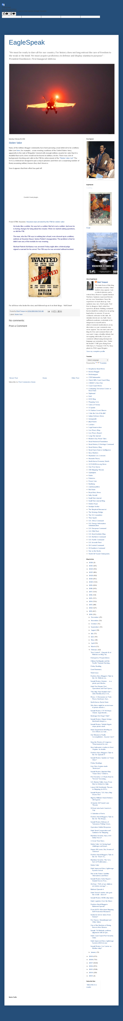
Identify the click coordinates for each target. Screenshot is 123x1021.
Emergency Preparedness (100, 658)
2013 (91, 605)
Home (45, 378)
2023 (91, 572)
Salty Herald (93, 495)
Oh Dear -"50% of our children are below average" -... (101, 885)
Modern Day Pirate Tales (97, 439)
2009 (91, 956)
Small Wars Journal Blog (97, 501)
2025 (91, 566)
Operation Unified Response (101, 827)
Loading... (89, 188)
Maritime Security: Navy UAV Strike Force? (101, 837)
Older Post (75, 378)
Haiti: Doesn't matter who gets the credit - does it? (101, 893)
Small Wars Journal (95, 498)
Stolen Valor (15, 142)
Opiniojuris (92, 472)
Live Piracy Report (95, 433)
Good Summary (96, 669)
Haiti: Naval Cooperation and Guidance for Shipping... (101, 831)
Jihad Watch (92, 422)
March (93, 646)
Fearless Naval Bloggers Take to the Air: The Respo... (102, 818)
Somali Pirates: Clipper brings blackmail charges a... (101, 720)
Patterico (92, 478)
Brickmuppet (93, 374)
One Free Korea (94, 467)
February (94, 650)
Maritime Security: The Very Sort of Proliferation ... (101, 861)
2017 (91, 592)
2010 (91, 614)
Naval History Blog (95, 447)
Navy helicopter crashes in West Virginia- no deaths (102, 748)
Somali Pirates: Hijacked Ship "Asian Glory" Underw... (101, 772)
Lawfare (91, 424)
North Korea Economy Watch (99, 461)
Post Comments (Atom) (27, 382)
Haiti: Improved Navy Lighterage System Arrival (102, 869)
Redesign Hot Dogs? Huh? (100, 716)
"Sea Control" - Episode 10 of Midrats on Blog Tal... (101, 653)
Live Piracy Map (94, 430)
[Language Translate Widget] (97, 360)
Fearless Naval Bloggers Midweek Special (99, 905)
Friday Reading (96, 666)
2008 (91, 959)
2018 (91, 588)
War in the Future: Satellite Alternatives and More (100, 874)
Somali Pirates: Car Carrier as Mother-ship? (101, 947)
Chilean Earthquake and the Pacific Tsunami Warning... (101, 662)
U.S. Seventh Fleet (95, 542)
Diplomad (92, 393)
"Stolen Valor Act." (67, 158)
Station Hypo (93, 504)
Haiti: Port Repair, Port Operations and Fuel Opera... (102, 687)
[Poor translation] (12, 14)
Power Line (93, 481)
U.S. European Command (97, 528)
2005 (91, 969)
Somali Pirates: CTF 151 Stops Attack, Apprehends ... (101, 712)
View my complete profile (95, 351)
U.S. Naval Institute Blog (97, 534)
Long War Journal (95, 436)
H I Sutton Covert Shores (97, 410)
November (95, 620)
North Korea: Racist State (99, 702)
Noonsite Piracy (94, 458)
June (92, 637)
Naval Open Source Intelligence (100, 450)
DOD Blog (92, 399)
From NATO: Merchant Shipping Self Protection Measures (102, 910)
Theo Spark (93, 518)
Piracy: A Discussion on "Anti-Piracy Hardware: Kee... (101, 698)
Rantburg (92, 484)
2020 (91, 582)
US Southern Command (97, 548)
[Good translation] (5, 14)
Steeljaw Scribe (94, 506)
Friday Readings (96, 763)
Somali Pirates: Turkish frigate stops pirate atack (101, 725)
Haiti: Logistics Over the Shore (101, 901)
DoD (90, 396)
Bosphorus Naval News (97, 369)
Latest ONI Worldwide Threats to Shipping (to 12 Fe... (101, 788)
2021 (91, 579)
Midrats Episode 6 (97, 889)
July (92, 633)
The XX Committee (95, 515)
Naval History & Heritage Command (101, 444)
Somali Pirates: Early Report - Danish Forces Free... (101, 880)
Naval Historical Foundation (98, 441)
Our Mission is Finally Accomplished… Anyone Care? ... (102, 737)
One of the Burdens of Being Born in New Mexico (101, 926)
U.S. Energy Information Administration (97, 524)
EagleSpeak (27, 42)
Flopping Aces (94, 402)
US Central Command (96, 545)
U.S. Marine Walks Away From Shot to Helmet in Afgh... (101, 783)
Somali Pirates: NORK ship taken (102, 898)
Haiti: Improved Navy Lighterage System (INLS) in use (102, 942)
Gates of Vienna (94, 405)
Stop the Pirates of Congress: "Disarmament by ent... (101, 743)
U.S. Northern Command (97, 537)
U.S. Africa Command (96, 521)
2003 (91, 976)
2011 (90, 611)
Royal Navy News (95, 492)
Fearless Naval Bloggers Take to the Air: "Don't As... (102, 856)
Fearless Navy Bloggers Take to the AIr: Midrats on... (102, 677)
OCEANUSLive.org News (97, 464)
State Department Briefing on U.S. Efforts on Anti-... (101, 731)
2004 (91, 972)
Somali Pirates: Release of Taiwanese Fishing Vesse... (101, 823)
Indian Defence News (96, 416)
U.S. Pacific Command (96, 540)
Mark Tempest (102, 282)
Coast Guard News (95, 386)
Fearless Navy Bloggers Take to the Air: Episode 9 (102, 753)
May (93, 640)
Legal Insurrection (95, 427)
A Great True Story (97, 841)
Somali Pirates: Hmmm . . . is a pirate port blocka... (101, 682)
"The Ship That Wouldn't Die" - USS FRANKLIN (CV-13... (101, 693)
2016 (91, 595)
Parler (91, 475)
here (18, 150)
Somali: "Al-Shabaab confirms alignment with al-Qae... (101, 931)
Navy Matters (93, 453)
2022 (91, 575)
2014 (91, 601)
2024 (91, 569)
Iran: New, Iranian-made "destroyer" (99, 767)
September (95, 627)
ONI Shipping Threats (96, 470)
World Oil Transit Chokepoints (99, 554)
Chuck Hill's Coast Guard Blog (99, 380)
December (95, 617)
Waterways (94, 673)
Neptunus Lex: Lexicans (97, 455)
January (94, 952)
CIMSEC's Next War (96, 383)
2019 (91, 585)
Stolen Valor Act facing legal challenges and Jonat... (101, 845)
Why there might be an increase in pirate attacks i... (102, 706)
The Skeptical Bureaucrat (97, 509)
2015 (91, 598)
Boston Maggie (94, 372)
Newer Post (13, 378)
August (93, 630)
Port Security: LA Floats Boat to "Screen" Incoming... (102, 778)
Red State (92, 489)
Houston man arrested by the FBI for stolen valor (45, 222)
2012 (91, 608)
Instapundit (92, 419)
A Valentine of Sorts (98, 813)
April (93, 643)
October (94, 624)
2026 (91, 562)
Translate (101, 363)
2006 (91, 966)
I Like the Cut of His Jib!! (97, 413)
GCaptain (92, 407)
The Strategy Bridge (96, 512)
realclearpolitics (94, 487)
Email (88, 228)
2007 (91, 963)
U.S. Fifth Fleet (94, 531)
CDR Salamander (94, 377)
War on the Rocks (95, 551)
